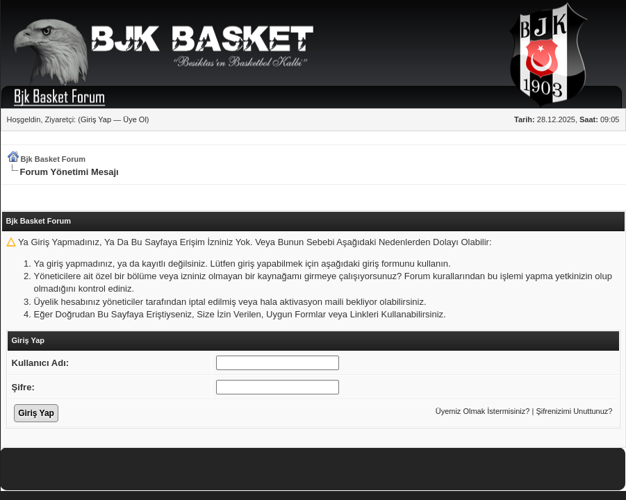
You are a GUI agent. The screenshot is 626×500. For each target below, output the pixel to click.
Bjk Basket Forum (53, 159)
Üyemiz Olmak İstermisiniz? (483, 411)
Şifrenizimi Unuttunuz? (574, 411)
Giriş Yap (96, 119)
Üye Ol (135, 119)
